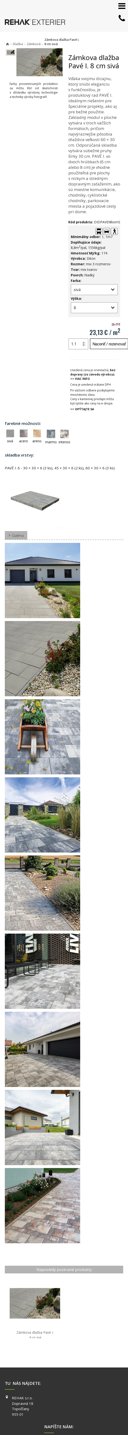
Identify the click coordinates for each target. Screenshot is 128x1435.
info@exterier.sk (65, 1380)
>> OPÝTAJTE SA (82, 409)
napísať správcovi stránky (91, 1412)
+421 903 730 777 (66, 1374)
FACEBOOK (102, 1373)
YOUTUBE (101, 1387)
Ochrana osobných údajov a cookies (51, 1416)
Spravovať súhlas (89, 1416)
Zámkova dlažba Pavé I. (25, 1318)
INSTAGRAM (103, 1380)
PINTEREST (103, 1394)
